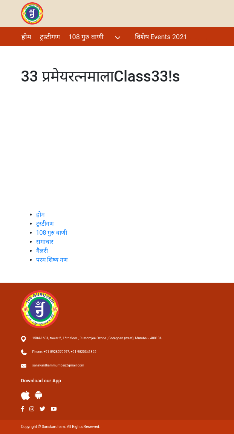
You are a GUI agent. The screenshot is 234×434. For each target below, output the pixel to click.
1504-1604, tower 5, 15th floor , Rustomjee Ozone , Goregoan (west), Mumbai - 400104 (97, 338)
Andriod (38, 395)
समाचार (45, 241)
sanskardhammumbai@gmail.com (58, 365)
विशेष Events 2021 (161, 37)
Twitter (42, 409)
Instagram (32, 409)
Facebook (22, 409)
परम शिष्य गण (60, 53)
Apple (25, 395)
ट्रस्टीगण (50, 37)
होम (26, 37)
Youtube (53, 409)
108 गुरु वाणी (95, 37)
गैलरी (27, 53)
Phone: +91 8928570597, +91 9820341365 (64, 352)
